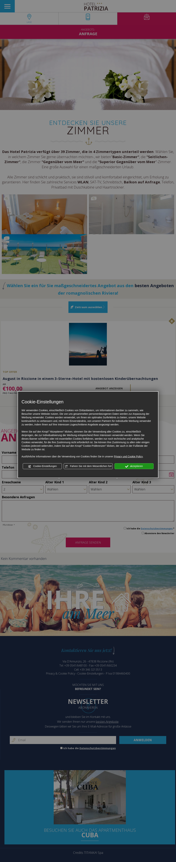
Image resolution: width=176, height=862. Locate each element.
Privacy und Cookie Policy (128, 456)
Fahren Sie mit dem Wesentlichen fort (88, 466)
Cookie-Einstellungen (42, 466)
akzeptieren (134, 466)
